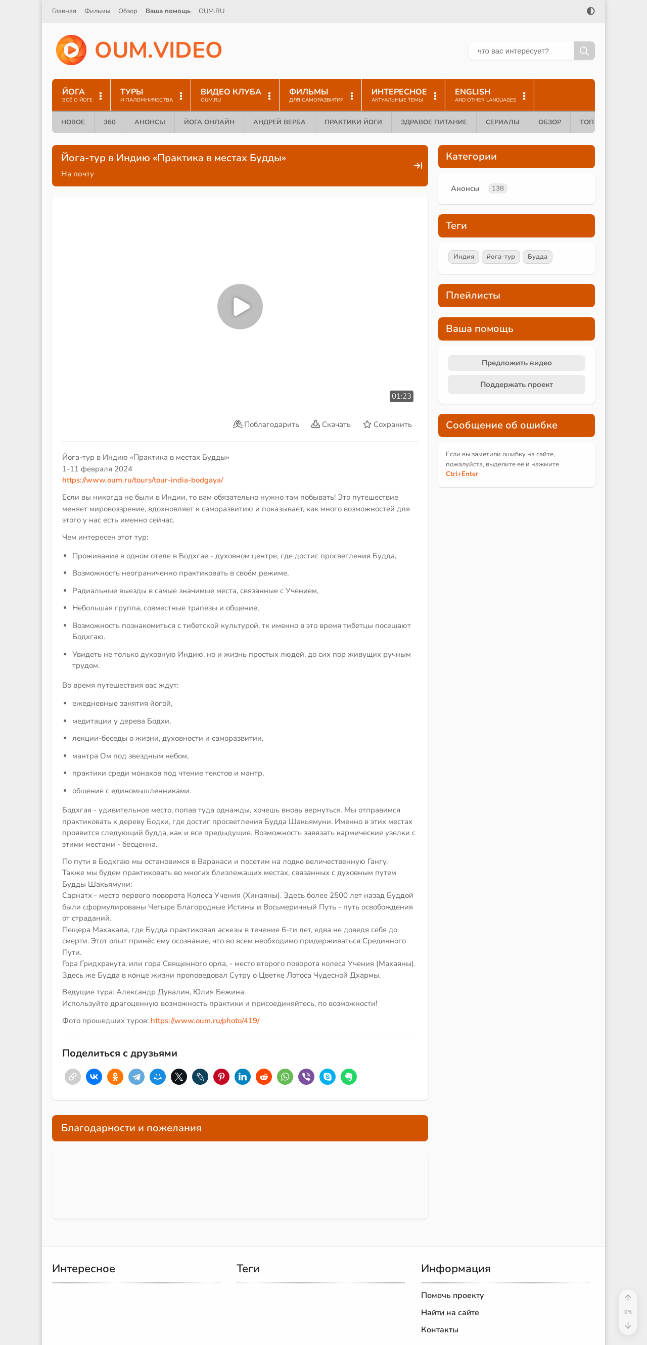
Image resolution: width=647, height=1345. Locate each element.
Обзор (127, 11)
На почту (77, 174)
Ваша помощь (168, 11)
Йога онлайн (209, 122)
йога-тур (501, 256)
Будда (537, 256)
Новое (73, 122)
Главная (64, 11)
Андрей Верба (279, 122)
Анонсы (149, 122)
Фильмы (97, 11)
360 (110, 122)
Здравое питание (434, 122)
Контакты (439, 1329)
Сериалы (503, 122)
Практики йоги (353, 122)
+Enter (462, 473)
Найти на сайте (450, 1312)
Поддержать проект (516, 384)
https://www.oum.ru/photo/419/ (205, 1021)
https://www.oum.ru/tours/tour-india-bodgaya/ (142, 480)
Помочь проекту (452, 1295)
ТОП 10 (592, 122)
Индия (463, 256)
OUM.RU (211, 11)
